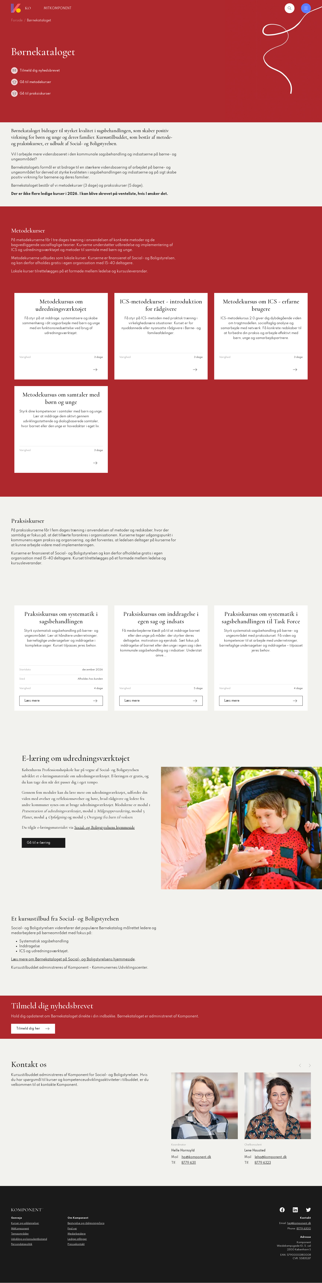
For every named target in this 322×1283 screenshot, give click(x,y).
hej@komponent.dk (299, 1223)
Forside (17, 20)
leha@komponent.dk (271, 1157)
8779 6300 (304, 1228)
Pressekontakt (76, 1244)
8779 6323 (263, 1163)
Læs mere (61, 369)
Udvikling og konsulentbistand (29, 1239)
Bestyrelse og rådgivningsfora (86, 1223)
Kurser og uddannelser (25, 1223)
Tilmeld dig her (33, 1028)
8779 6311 (189, 1163)
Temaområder (20, 1234)
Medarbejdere (77, 1234)
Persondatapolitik (21, 1244)
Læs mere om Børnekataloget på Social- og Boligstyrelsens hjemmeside (73, 959)
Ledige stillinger (77, 1239)
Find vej (72, 1228)
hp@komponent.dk (196, 1157)
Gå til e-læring (43, 843)
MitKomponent (80, 8)
